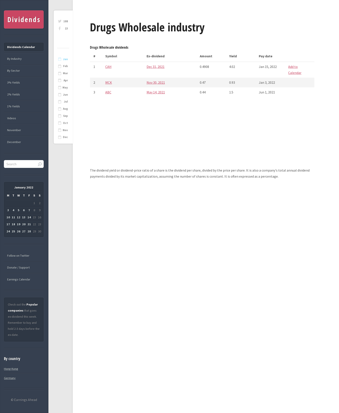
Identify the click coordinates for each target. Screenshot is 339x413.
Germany (10, 378)
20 (24, 224)
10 (8, 217)
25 (13, 231)
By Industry (14, 59)
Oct (65, 123)
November (14, 130)
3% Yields (13, 82)
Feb (65, 66)
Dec (65, 137)
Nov (65, 130)
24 (8, 231)
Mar (65, 73)
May (65, 87)
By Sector (13, 70)
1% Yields (13, 106)
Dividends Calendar (21, 47)
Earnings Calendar (18, 279)
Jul (66, 101)
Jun (65, 94)
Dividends (23, 19)
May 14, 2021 (156, 92)
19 (18, 224)
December (14, 142)
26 (18, 231)
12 (18, 217)
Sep (65, 115)
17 (8, 224)
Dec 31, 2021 (156, 66)
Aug (65, 108)
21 (29, 224)
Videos (11, 118)
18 (13, 224)
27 (24, 231)
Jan (65, 59)
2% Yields (13, 94)
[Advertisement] (202, 137)
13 (24, 217)
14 (29, 217)
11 (13, 217)
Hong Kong (11, 369)
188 (65, 21)
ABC (108, 92)
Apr (66, 80)
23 (66, 28)
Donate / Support (18, 267)
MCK (108, 82)
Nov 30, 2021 (156, 82)
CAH (108, 66)
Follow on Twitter (18, 255)
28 (29, 231)
